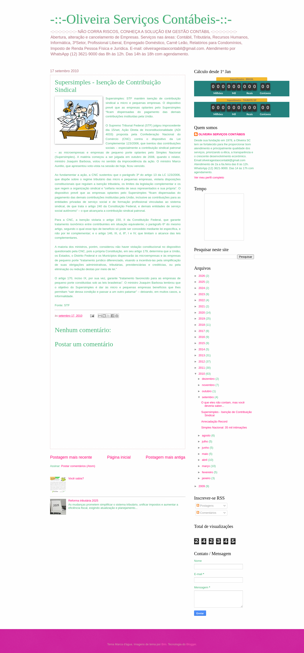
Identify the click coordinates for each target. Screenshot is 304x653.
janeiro (206, 478)
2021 (202, 306)
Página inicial (119, 457)
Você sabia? (76, 478)
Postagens (205, 505)
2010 (202, 373)
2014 (202, 349)
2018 (202, 324)
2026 (202, 275)
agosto (206, 435)
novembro (208, 385)
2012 (202, 361)
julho (205, 441)
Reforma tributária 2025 (83, 500)
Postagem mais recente (71, 457)
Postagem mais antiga (165, 457)
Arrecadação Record (214, 421)
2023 (202, 294)
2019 (202, 318)
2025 (202, 281)
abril (205, 459)
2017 (202, 331)
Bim (164, 644)
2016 (202, 337)
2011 (202, 367)
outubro (207, 391)
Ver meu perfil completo (209, 177)
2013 (202, 355)
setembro (208, 397)
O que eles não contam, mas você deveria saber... (222, 404)
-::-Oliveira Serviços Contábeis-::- (141, 19)
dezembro (208, 378)
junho (206, 447)
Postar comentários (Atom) (78, 466)
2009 (202, 486)
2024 (202, 288)
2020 (202, 312)
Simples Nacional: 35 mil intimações (224, 427)
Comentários (206, 512)
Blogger (191, 644)
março (206, 466)
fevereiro (208, 472)
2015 (202, 343)
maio (205, 453)
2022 (202, 300)
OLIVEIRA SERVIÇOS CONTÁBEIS (222, 134)
